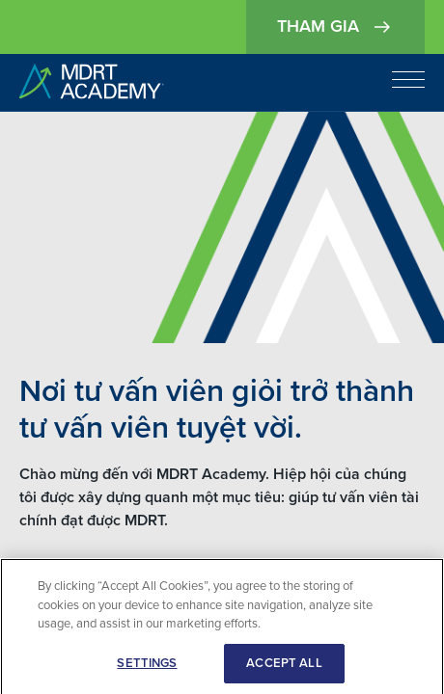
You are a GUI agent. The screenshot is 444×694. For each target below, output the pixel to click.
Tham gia (335, 27)
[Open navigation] (408, 79)
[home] (91, 82)
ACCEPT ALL (283, 668)
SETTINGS (147, 668)
